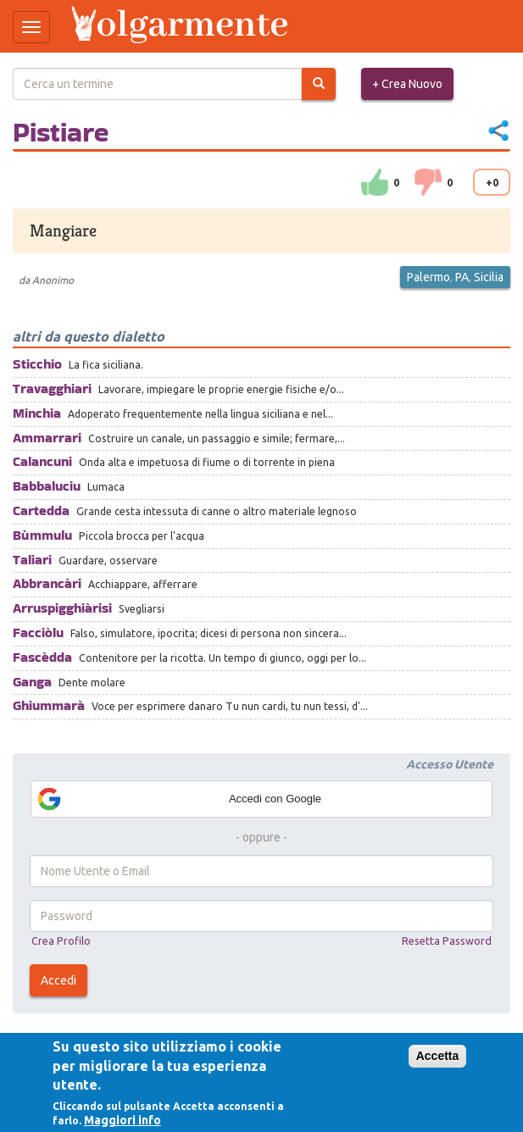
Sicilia (489, 277)
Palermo (428, 277)
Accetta (437, 1056)
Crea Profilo (61, 940)
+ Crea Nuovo (407, 84)
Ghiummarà (49, 705)
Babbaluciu (47, 486)
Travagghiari (52, 388)
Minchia (37, 413)
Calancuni (42, 461)
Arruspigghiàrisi (62, 608)
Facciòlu (38, 632)
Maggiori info (122, 1120)
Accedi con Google (178, 799)
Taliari (32, 559)
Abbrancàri (47, 583)
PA (462, 277)
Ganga (32, 681)
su (374, 182)
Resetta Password (447, 940)
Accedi (58, 980)
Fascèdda (42, 657)
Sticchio (37, 364)
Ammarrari (47, 437)
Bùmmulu (42, 535)
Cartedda (41, 510)
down (428, 182)
